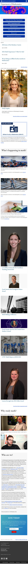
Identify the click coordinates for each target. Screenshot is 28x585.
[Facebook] (2, 558)
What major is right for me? (14, 29)
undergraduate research (12, 486)
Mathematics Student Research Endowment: (14, 527)
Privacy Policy (12, 562)
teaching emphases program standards (12, 501)
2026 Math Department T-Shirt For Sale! (13, 52)
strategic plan (9, 502)
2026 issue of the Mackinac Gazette (11, 45)
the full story (6, 218)
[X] (4, 558)
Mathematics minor (14, 469)
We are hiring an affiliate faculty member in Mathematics (13, 59)
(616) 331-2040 (3, 549)
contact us (6, 508)
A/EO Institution (5, 562)
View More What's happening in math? (20, 406)
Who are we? (14, 33)
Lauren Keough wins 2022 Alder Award (13, 401)
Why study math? (14, 26)
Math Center (5, 484)
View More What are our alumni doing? (20, 116)
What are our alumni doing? (9, 68)
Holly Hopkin (6, 108)
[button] (26, 1)
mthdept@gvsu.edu (4, 550)
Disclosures (18, 562)
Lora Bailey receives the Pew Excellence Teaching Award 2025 (12, 268)
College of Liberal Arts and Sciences (15, 504)
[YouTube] (6, 558)
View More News (24, 67)
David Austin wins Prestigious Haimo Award (12, 290)
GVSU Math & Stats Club (20, 484)
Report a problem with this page (21, 539)
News (2, 42)
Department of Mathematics (11, 4)
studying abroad (4, 486)
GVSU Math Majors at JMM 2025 (11, 357)
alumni (7, 488)
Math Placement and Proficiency (14, 36)
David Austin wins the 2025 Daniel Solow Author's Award (13, 330)
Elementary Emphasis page (8, 474)
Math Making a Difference (9, 314)
